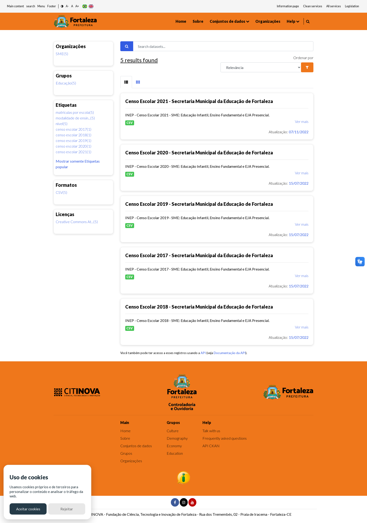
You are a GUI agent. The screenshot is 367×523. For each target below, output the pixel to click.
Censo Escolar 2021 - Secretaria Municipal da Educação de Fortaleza (199, 101)
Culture (173, 430)
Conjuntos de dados (227, 21)
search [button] (30, 6)
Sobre (198, 21)
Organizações (267, 21)
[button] (62, 6)
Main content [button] (15, 6)
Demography (177, 438)
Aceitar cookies (28, 509)
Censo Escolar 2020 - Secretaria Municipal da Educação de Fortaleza (199, 152)
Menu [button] (41, 6)
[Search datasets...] (223, 46)
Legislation (352, 6)
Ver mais (301, 121)
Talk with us (211, 430)
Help (291, 21)
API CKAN (211, 445)
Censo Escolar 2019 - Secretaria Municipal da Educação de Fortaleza (199, 204)
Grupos (126, 453)
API (203, 353)
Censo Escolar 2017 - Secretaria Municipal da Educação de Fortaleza (199, 255)
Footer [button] (51, 6)
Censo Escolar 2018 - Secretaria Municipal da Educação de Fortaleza (199, 306)
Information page (288, 6)
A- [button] (67, 6)
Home (181, 21)
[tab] (126, 82)
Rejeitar (66, 509)
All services (333, 6)
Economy (174, 445)
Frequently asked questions (224, 438)
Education (175, 453)
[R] (260, 67)
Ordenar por (303, 57)
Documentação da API (230, 353)
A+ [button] (77, 6)
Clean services (312, 6)
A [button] (72, 6)
